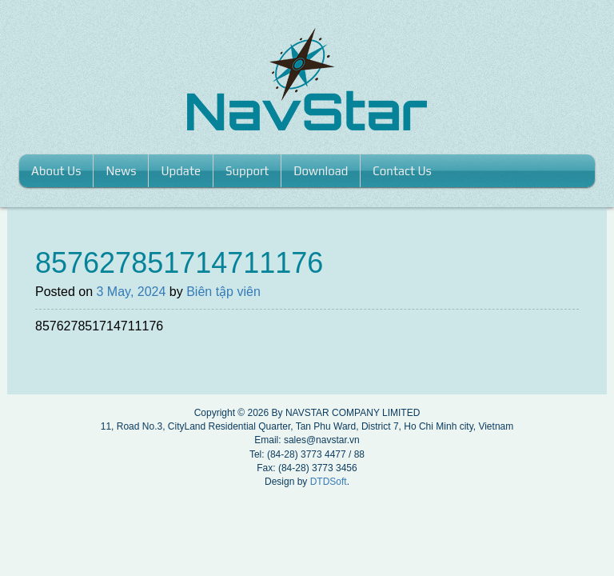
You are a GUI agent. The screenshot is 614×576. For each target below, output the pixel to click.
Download (320, 171)
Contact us (402, 171)
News (121, 171)
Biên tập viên (223, 291)
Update (181, 171)
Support (247, 171)
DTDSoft (328, 481)
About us (56, 171)
